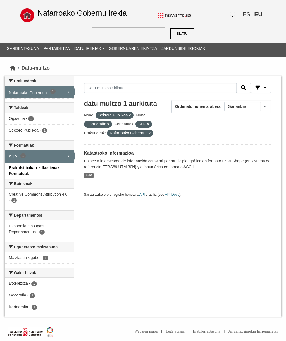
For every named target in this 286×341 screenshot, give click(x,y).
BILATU (182, 33)
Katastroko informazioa (109, 153)
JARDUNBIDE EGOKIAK (183, 48)
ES (246, 14)
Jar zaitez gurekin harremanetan (253, 331)
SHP (89, 175)
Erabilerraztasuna (206, 331)
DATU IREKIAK (87, 48)
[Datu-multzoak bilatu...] (160, 88)
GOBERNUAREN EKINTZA (133, 48)
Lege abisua (175, 331)
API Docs (172, 195)
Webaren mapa (146, 331)
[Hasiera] (13, 68)
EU (258, 14)
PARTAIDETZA (57, 48)
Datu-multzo (36, 68)
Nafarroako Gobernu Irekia (82, 13)
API (142, 195)
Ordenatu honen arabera (198, 106)
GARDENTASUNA (23, 48)
